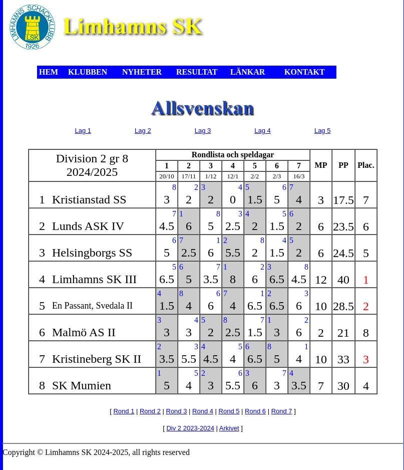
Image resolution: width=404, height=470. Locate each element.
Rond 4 (202, 411)
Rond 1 (123, 411)
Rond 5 (229, 411)
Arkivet (229, 428)
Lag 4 (262, 130)
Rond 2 (150, 411)
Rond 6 (255, 411)
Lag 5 (322, 130)
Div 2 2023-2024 (190, 428)
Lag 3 (203, 130)
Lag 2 (143, 130)
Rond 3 (176, 411)
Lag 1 (83, 130)
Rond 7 (281, 411)
